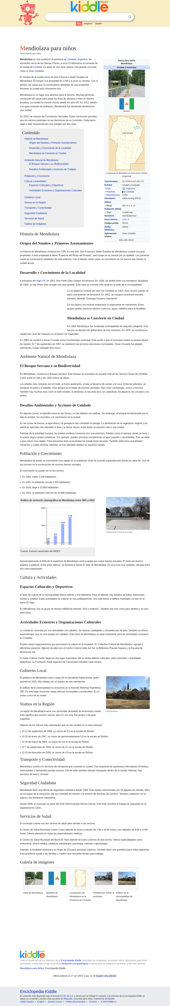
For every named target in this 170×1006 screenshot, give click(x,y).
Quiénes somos (55, 1001)
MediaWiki (109, 999)
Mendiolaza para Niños (32, 968)
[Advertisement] (85, 35)
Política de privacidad (75, 1001)
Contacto (93, 1001)
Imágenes (88, 24)
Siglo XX (40, 281)
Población (109, 209)
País (108, 188)
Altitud (107, 202)
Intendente (109, 198)
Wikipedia (68, 999)
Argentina (130, 188)
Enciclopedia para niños (30, 53)
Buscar (129, 17)
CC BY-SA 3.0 (66, 996)
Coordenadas (111, 181)
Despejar (123, 16)
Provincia (110, 192)
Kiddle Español (27, 1001)
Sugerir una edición (106, 976)
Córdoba (130, 192)
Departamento (113, 195)
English (98, 24)
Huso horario (111, 219)
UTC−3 (125, 219)
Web (79, 24)
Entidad (108, 185)
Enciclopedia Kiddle (71, 960)
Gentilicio (109, 216)
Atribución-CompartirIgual (74, 963)
